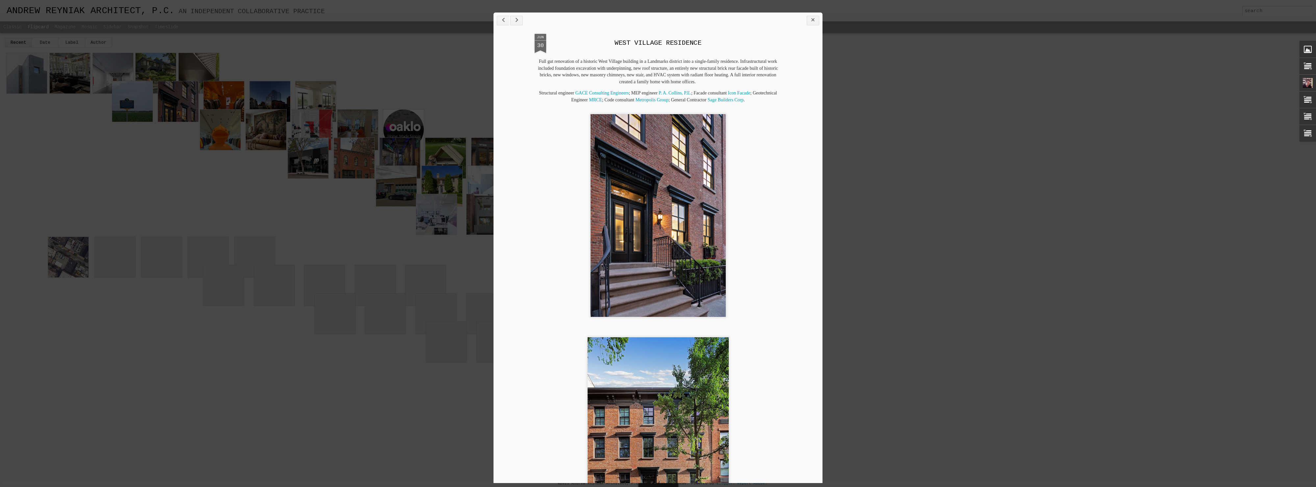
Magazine (65, 27)
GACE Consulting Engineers (602, 92)
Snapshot (138, 27)
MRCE (595, 99)
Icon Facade (739, 92)
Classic (12, 27)
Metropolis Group (652, 99)
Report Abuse (751, 483)
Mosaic (89, 27)
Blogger (725, 483)
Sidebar (112, 27)
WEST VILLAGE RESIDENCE (658, 43)
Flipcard (38, 27)
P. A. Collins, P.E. (675, 92)
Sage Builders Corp (726, 99)
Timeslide (166, 27)
